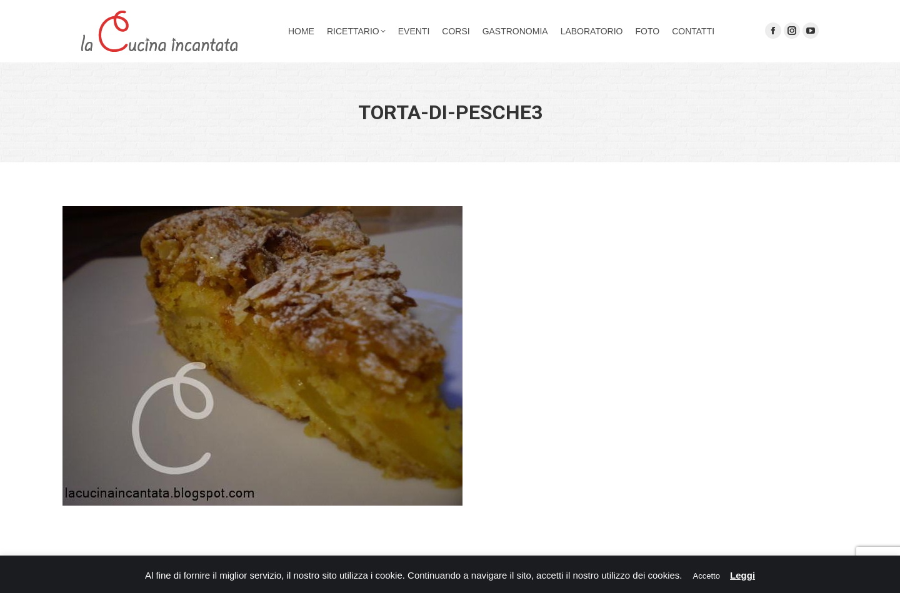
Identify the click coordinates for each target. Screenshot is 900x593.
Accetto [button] (706, 576)
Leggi (742, 575)
